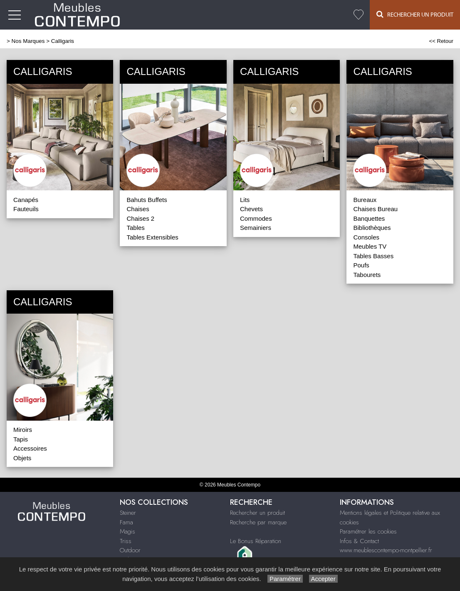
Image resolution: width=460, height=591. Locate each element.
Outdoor (130, 550)
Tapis (20, 439)
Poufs (361, 265)
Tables (135, 227)
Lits (245, 199)
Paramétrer (285, 578)
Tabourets (367, 274)
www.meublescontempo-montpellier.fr (386, 550)
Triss (125, 541)
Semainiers (255, 227)
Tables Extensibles (152, 237)
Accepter (323, 578)
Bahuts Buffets (146, 199)
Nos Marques (28, 41)
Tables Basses (373, 255)
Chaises (137, 208)
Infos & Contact (359, 541)
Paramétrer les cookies (368, 531)
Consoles (366, 237)
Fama (126, 522)
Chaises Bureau (375, 208)
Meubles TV (369, 246)
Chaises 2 (140, 218)
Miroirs (22, 429)
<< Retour (441, 41)
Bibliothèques (372, 227)
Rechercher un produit (257, 512)
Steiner (128, 512)
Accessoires (30, 448)
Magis (127, 531)
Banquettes (369, 218)
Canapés (25, 199)
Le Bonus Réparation (255, 541)
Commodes (256, 218)
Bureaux (364, 199)
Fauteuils (26, 208)
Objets (22, 457)
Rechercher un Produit (414, 14)
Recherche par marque (258, 522)
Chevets (251, 208)
